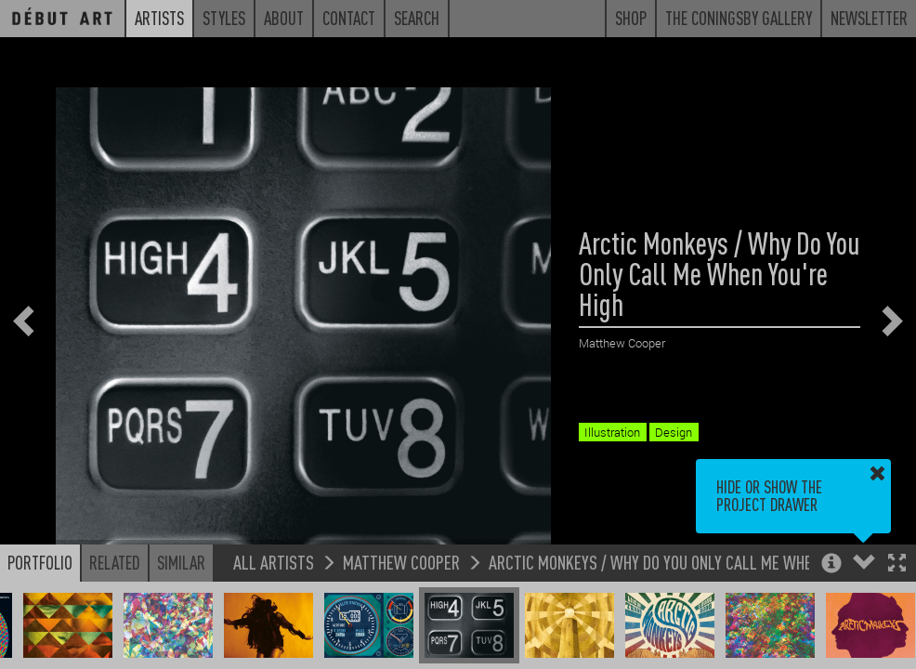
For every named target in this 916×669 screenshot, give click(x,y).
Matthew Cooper (401, 561)
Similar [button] (181, 562)
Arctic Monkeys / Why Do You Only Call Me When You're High (694, 561)
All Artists (273, 561)
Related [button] (114, 562)
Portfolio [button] (39, 562)
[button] (897, 564)
